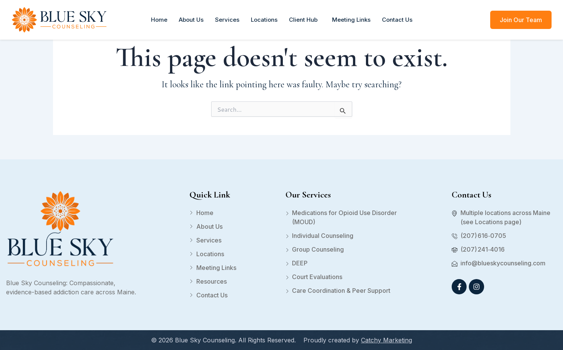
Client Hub (305, 19)
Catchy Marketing (386, 340)
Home (159, 19)
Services (227, 19)
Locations (264, 19)
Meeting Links (351, 19)
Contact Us (397, 19)
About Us (191, 19)
